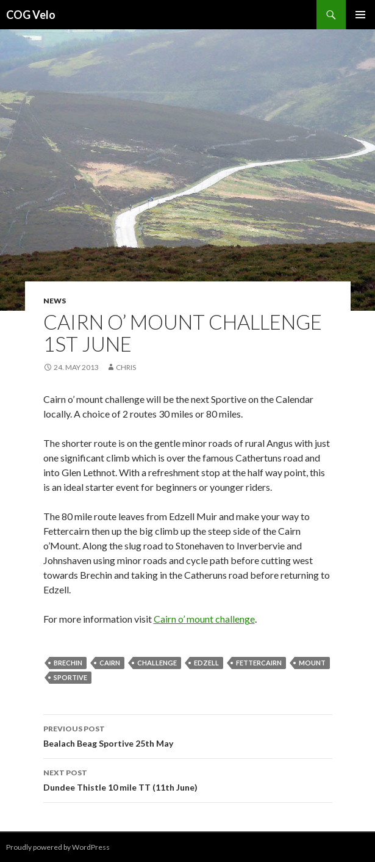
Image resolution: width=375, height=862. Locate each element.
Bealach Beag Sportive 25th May (187, 735)
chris (126, 367)
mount (312, 663)
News (54, 300)
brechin (68, 663)
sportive (70, 677)
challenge (157, 663)
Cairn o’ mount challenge (204, 619)
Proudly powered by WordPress (58, 847)
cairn (109, 663)
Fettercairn (259, 663)
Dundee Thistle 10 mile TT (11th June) (187, 779)
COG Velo (30, 14)
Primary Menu (360, 14)
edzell (206, 663)
